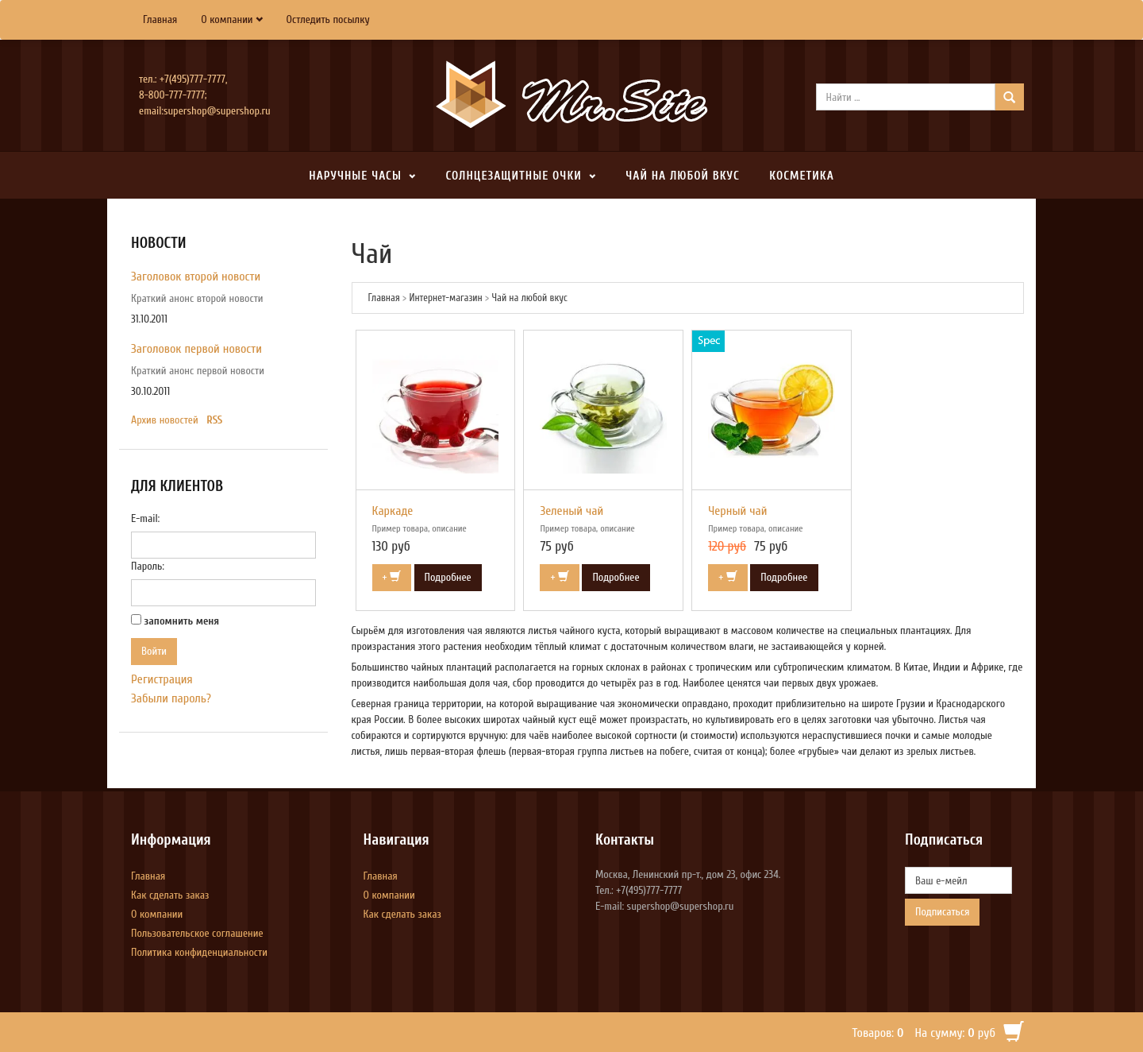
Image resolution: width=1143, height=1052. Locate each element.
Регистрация (162, 679)
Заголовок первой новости (196, 349)
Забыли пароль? (171, 698)
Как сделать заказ (170, 895)
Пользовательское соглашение (197, 933)
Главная (160, 19)
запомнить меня (182, 621)
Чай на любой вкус (682, 176)
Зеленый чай (571, 511)
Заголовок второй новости (195, 276)
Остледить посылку (328, 19)
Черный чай (737, 511)
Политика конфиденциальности (199, 952)
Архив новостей (164, 420)
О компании (226, 19)
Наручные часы (355, 176)
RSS (214, 420)
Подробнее (448, 577)
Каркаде (393, 511)
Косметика (801, 176)
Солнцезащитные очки (513, 176)
